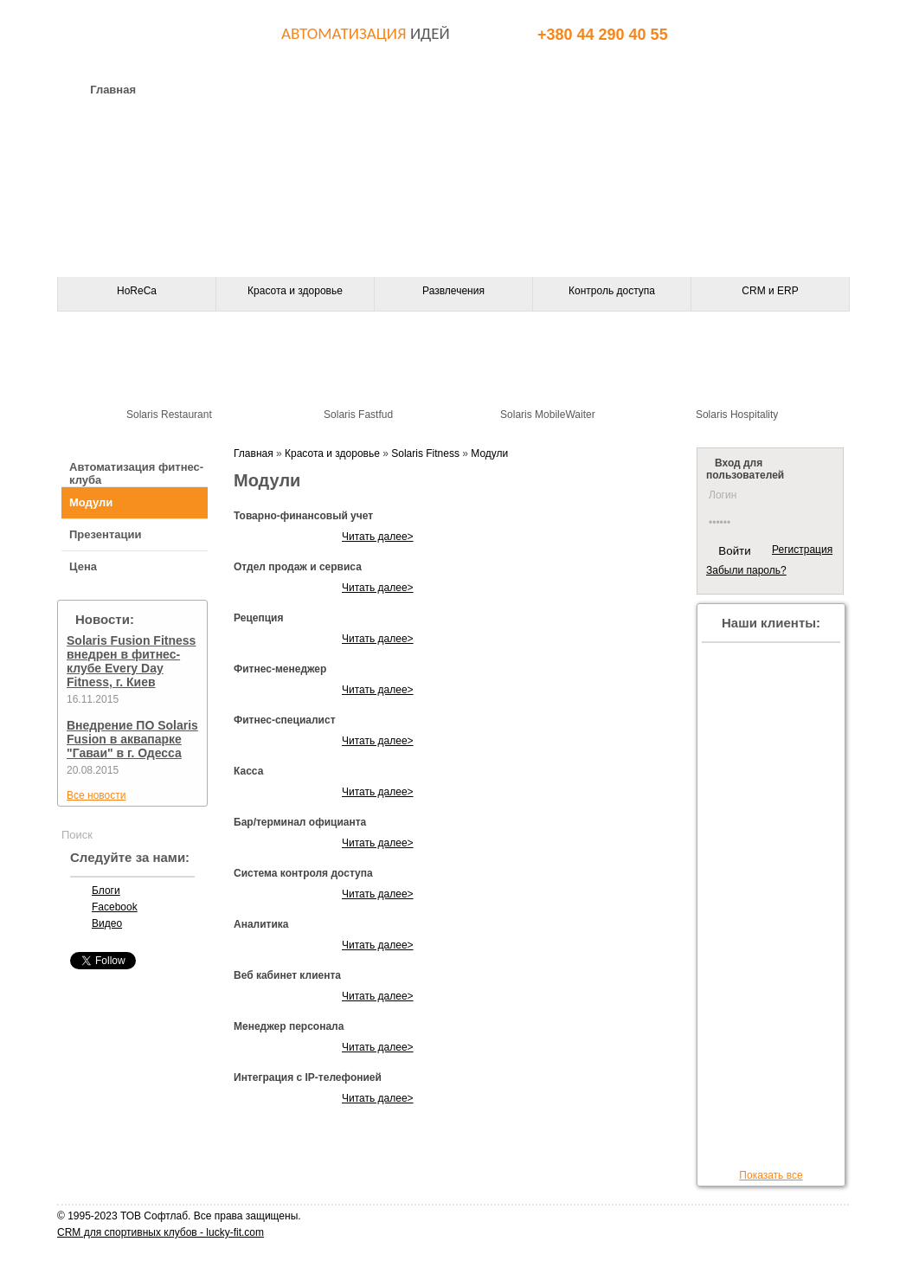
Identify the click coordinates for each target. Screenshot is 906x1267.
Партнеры (583, 89)
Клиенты (693, 89)
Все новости (96, 795)
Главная (113, 89)
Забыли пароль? (746, 570)
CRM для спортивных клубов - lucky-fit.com (160, 1232)
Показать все (770, 1175)
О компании (221, 89)
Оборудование (346, 89)
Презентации (105, 534)
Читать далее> (378, 537)
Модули (90, 502)
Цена (83, 566)
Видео (107, 923)
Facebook (115, 907)
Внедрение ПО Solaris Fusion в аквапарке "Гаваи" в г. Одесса (132, 739)
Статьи (795, 89)
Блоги (106, 890)
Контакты (470, 89)
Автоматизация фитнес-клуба (136, 473)
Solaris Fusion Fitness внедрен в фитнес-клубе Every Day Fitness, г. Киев (131, 661)
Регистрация (802, 549)
